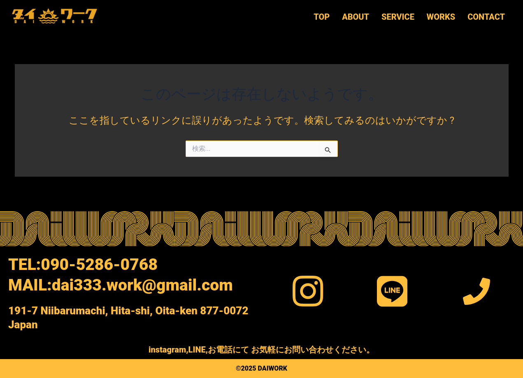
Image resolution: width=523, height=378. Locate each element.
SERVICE (397, 17)
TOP (321, 17)
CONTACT (485, 17)
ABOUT (355, 17)
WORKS (440, 17)
